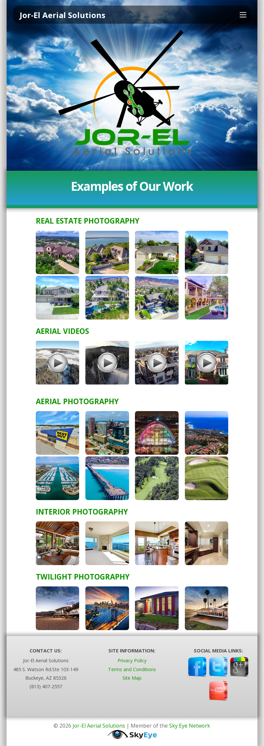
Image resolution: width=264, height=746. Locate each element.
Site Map (132, 678)
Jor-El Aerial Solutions (98, 725)
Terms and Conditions (132, 669)
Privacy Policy (132, 661)
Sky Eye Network (190, 725)
